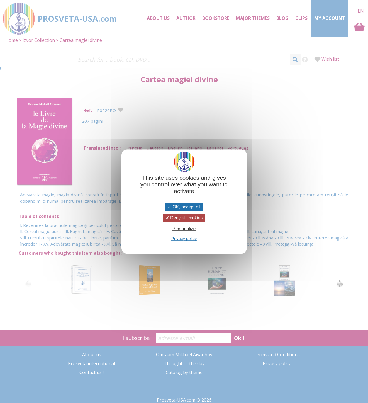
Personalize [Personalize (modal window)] (184, 229)
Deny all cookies (184, 217)
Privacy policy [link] (184, 238)
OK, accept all (184, 207)
